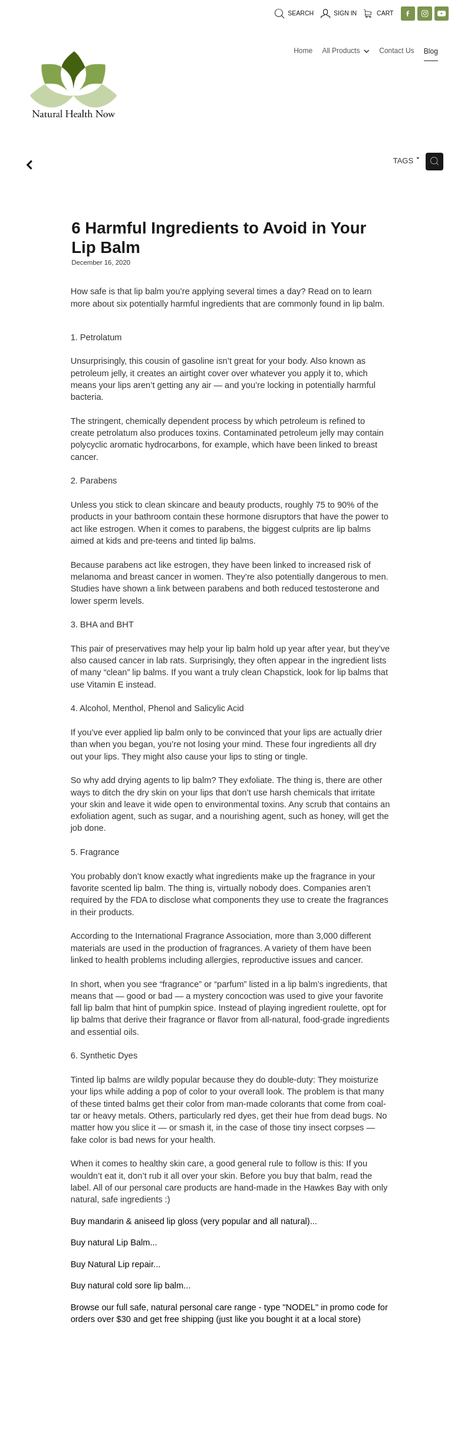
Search (294, 13)
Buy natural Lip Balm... (114, 1242)
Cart (379, 13)
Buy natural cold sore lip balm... (131, 1285)
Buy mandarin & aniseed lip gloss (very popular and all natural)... (194, 1221)
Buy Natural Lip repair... (116, 1264)
